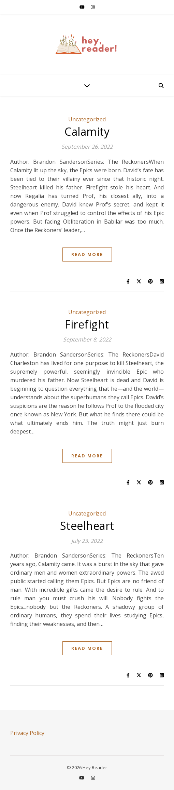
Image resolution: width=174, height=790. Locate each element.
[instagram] (93, 7)
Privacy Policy (27, 733)
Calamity (87, 131)
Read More (87, 254)
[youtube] (82, 7)
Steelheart (87, 525)
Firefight (87, 324)
